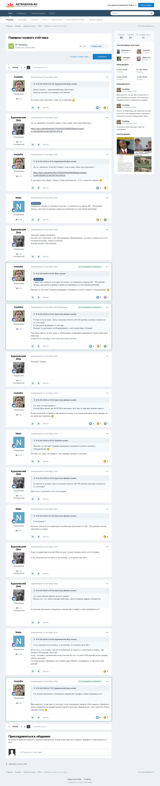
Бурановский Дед (63, 84)
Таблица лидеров (96, 20)
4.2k (19, 142)
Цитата (45, 107)
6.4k (19, 99)
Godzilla (18, 77)
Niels (18, 197)
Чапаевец (22, 45)
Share (83, 46)
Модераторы (57, 20)
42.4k (19, 219)
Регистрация (146, 5)
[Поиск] (123, 13)
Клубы (52, 13)
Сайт (10, 14)
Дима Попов (147, 58)
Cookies (87, 779)
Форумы (10, 20)
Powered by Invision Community (80, 782)
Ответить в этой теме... (31, 752)
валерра (126, 58)
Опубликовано (44, 77)
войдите (86, 740)
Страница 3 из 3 (40, 67)
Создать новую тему (79, 57)
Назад (15, 67)
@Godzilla (36, 203)
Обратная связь (75, 779)
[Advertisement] (134, 196)
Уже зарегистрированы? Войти (121, 5)
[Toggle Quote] (34, 84)
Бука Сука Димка (62, 314)
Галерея (34, 20)
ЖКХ (33, 47)
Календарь (22, 20)
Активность (21, 13)
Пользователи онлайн (75, 20)
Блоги (44, 20)
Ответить (102, 57)
